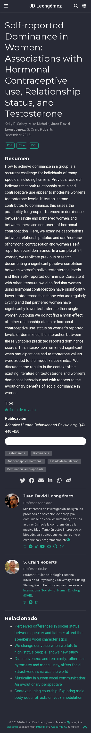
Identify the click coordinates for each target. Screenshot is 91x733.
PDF (9, 145)
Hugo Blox (42, 726)
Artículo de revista (20, 409)
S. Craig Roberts (40, 129)
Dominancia (41, 453)
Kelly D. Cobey (16, 124)
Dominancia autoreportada (25, 469)
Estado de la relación (64, 461)
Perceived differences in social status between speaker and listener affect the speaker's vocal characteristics (49, 632)
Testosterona (16, 453)
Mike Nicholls (39, 124)
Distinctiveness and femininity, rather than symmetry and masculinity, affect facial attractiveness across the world (50, 665)
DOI (33, 145)
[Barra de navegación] (6, 6)
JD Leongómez (45, 6)
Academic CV (59, 726)
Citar (22, 145)
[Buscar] (76, 6)
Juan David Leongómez (48, 496)
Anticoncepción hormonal (24, 461)
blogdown (12, 726)
